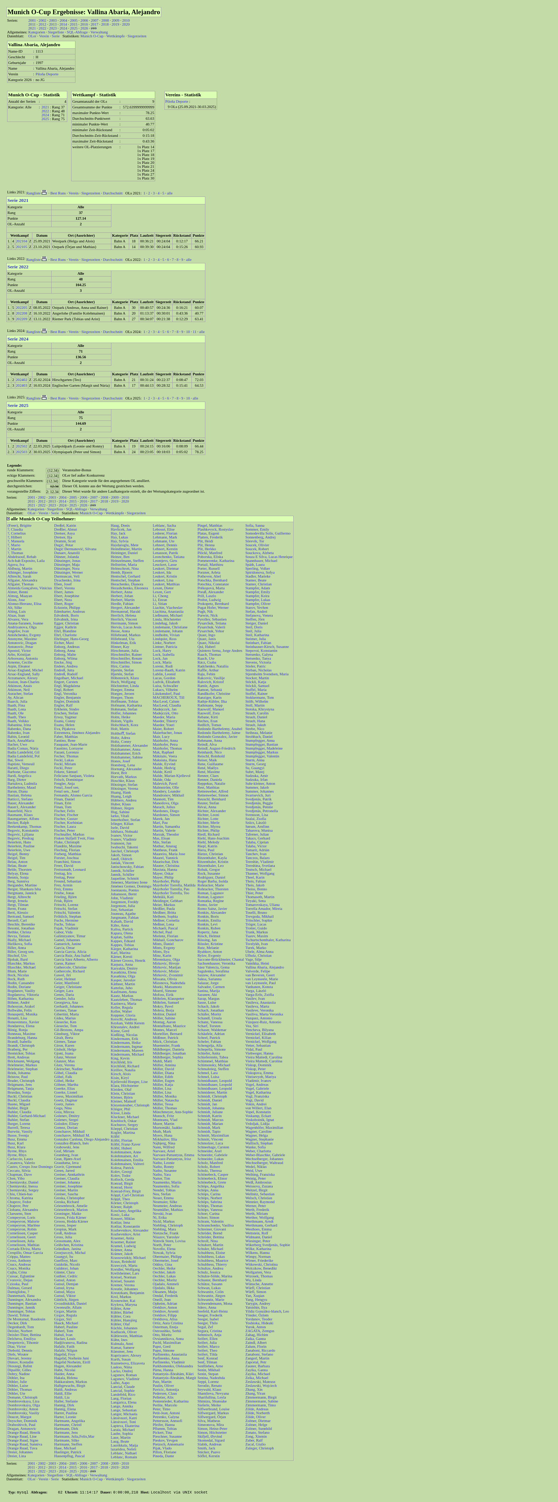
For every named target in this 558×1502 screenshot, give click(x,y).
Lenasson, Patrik (165, 553)
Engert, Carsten (66, 682)
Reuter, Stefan (208, 803)
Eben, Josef (63, 584)
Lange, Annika (122, 1406)
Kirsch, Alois (121, 1074)
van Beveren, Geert (260, 975)
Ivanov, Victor (121, 835)
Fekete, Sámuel (66, 772)
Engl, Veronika (65, 694)
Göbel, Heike (64, 1081)
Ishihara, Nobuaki (124, 831)
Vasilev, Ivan (255, 999)
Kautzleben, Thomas (126, 1000)
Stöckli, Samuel (257, 686)
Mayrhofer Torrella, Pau (171, 889)
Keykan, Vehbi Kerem (127, 1023)
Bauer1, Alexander (21, 807)
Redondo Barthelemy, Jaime (219, 733)
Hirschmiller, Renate (126, 658)
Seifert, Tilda (207, 1354)
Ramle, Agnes (208, 686)
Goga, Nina (63, 1108)
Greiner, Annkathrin (69, 1174)
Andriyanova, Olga (22, 627)
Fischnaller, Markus (69, 834)
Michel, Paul (162, 932)
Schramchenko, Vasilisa (216, 1225)
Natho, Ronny (163, 1167)
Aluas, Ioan (16, 615)
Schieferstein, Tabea (213, 1057)
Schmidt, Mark (209, 1128)
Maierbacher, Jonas (167, 733)
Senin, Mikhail (209, 1370)
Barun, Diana (17, 791)
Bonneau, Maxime (21, 1034)
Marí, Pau (160, 823)
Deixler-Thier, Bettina (24, 1335)
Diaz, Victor (16, 1346)
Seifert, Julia (207, 1343)
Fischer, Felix (64, 811)
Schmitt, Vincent (210, 1139)
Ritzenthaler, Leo (211, 866)
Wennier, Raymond (259, 1202)
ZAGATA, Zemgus (259, 1331)
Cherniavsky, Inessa (22, 1186)
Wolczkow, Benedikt (261, 1268)
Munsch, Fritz (163, 1116)
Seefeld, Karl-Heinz (213, 1311)
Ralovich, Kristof (211, 682)
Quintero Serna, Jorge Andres (220, 651)
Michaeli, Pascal (165, 928)
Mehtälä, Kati (163, 897)
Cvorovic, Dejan (19, 1280)
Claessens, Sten (19, 1214)
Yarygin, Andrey (257, 1303)
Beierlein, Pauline (21, 846)
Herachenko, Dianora (127, 584)
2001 (32, 20)
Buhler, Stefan (18, 1120)
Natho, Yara (162, 1174)
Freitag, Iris (63, 873)
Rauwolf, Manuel (211, 709)
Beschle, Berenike (21, 924)
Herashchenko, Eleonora (129, 588)
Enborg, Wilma (65, 658)
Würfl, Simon (255, 1292)
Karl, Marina (120, 953)
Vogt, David (254, 1100)
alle (170, 193)
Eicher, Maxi (64, 643)
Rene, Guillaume (210, 764)
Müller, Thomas (165, 1108)
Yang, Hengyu (256, 1300)
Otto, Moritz (162, 1335)
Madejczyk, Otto (165, 713)
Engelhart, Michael (68, 678)
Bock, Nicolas (18, 975)
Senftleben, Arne (210, 1366)
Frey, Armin (63, 885)
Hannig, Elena (65, 1409)
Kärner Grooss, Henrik (128, 960)
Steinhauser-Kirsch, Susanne (267, 647)
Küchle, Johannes (124, 1328)
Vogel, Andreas (256, 1085)
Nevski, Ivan (162, 1214)
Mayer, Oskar (163, 873)
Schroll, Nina (208, 1241)
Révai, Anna (207, 807)
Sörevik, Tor (254, 541)
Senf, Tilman (207, 1362)
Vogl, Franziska (257, 1096)
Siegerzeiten (137, 36)
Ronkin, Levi (207, 924)
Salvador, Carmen (211, 987)
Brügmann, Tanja (20, 1088)
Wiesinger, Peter (257, 1241)
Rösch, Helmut (209, 936)
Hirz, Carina (120, 666)
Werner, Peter (255, 1206)
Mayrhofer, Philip (166, 881)
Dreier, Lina (16, 1456)
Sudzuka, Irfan (256, 780)
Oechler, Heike (164, 1268)
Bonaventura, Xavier (23, 1022)
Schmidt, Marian (210, 1124)
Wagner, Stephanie (259, 1139)
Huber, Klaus (121, 804)
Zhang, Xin (254, 1389)
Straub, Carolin (256, 713)
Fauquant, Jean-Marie (70, 744)
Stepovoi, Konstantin (261, 651)
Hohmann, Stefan (124, 709)
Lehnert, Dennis (165, 545)
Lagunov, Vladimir (125, 1379)
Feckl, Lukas (64, 760)
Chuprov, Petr (17, 1206)
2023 (53, 28)
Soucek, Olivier (257, 545)
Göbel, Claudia (65, 1073)
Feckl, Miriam (65, 764)
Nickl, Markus (164, 1221)
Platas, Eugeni (208, 533)
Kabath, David (122, 921)
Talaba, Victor (256, 846)
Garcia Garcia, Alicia (70, 952)
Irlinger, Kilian (122, 824)
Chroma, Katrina (20, 1198)
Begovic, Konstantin (23, 830)
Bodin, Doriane (19, 987)
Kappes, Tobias (122, 945)
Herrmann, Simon (124, 623)
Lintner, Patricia (165, 647)
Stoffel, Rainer (256, 694)
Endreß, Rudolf (66, 674)
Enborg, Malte (65, 654)
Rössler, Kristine (210, 944)
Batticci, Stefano (20, 799)
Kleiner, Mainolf (123, 1101)
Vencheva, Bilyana (259, 1030)
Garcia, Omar (64, 948)
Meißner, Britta (164, 912)
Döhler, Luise (17, 1386)
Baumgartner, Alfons (23, 819)
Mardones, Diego (166, 811)
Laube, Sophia (122, 1434)
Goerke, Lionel (65, 1092)
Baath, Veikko (18, 721)
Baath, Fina (16, 705)
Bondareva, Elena (21, 1026)
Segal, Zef (205, 1327)
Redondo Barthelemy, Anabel (220, 729)
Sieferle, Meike (209, 1405)
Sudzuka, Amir (256, 776)
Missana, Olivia (165, 979)
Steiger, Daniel (256, 623)
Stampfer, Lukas (257, 600)
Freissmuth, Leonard (69, 869)
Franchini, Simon (67, 862)
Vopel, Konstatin (257, 1112)
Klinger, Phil (120, 1109)
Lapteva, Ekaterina (125, 1426)
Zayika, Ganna (256, 1370)
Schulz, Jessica (209, 1272)
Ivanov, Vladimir (124, 839)
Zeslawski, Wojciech (261, 1386)
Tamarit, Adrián (257, 850)
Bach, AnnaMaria (20, 740)
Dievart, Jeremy (19, 1358)
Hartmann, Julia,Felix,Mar (74, 1436)
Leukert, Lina (163, 580)
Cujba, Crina (17, 1272)
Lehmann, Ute (163, 541)
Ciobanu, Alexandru (22, 1210)
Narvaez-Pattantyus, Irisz (172, 1159)
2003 (53, 20)
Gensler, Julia (64, 999)
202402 (21, 380)
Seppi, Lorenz (208, 1382)
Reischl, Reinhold (211, 756)
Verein (44, 36)
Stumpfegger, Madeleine (264, 748)
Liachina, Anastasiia (168, 611)
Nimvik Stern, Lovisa (169, 1241)
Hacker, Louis (64, 1339)
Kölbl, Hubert (121, 1148)
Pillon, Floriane (164, 1452)
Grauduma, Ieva (66, 1163)
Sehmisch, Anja (209, 1335)
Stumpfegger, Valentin (262, 756)
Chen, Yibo (16, 1178)
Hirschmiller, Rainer (126, 654)
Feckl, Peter (63, 768)
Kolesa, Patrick (122, 1168)
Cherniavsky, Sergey (23, 1190)
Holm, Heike (120, 717)
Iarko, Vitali (120, 816)
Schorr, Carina (209, 1214)
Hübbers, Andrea (123, 800)
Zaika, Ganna (255, 1339)
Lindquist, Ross (165, 639)
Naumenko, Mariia (167, 1182)
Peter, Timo (161, 1409)
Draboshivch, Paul (21, 1425)
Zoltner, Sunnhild (258, 1429)
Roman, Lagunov (211, 893)
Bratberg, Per (17, 1049)
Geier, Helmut (65, 979)
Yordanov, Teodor (258, 1319)
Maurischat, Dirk (166, 862)
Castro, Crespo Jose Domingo (30, 1167)
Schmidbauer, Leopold (215, 1081)
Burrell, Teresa (18, 1128)
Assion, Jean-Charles (23, 682)
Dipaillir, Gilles (19, 1370)
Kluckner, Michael (125, 1117)
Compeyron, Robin (22, 1229)
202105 (21, 247)
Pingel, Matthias (210, 525)
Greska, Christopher (69, 1198)
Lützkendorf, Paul (166, 694)
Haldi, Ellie (63, 1393)
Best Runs (58, 193)
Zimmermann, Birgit (261, 1397)
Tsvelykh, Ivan (256, 944)
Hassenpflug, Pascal (69, 1456)
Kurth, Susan (121, 1359)
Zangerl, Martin (257, 1358)
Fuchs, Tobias (64, 924)
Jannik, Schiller (122, 871)
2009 (115, 20)
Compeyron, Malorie (23, 1221)
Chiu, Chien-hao (19, 1194)
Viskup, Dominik (258, 1065)
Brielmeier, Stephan (22, 1069)
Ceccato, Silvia (19, 1171)
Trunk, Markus (256, 932)
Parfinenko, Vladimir (169, 1362)
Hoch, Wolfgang (123, 682)
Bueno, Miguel (18, 1104)
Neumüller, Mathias (168, 1210)
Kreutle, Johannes (124, 1289)
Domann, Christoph (22, 1397)
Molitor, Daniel (164, 1014)
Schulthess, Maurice (213, 1260)
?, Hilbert (14, 537)
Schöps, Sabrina (210, 1202)
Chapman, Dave (19, 1174)
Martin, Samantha (166, 826)
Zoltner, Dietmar (257, 1421)
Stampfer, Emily (257, 592)
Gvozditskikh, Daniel (70, 1303)
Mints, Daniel (163, 944)
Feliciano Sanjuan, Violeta (74, 776)
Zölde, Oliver (255, 1417)
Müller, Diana (163, 1073)
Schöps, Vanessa (210, 1210)
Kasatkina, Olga (123, 976)
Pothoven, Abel (209, 576)
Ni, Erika (160, 1217)
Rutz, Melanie (208, 948)
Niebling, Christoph (168, 1225)
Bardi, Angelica (19, 776)
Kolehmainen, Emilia (127, 1160)
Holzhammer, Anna (125, 749)
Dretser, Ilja (63, 537)
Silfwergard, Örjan (212, 1417)
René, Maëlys (208, 768)
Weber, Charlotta (258, 1151)
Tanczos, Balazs (257, 858)
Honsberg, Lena (123, 765)
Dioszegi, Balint (19, 1366)
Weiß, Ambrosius (258, 1182)
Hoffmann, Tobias (124, 701)
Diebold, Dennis (19, 1350)
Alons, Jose (16, 600)
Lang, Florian (121, 1398)
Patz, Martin (162, 1382)
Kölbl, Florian (121, 1140)
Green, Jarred (64, 1171)
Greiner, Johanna (67, 1182)
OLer (32, 36)
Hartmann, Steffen (68, 1444)
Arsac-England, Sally (23, 674)
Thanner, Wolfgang (259, 873)
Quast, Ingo (206, 635)
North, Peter (162, 1245)
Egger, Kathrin (65, 627)
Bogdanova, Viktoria (23, 995)
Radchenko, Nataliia (213, 666)
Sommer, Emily (257, 529)
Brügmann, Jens (19, 1085)
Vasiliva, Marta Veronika (264, 1014)
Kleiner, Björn (121, 1097)
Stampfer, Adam (257, 588)
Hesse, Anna (120, 631)
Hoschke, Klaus (123, 781)
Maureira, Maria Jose (169, 854)
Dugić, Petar (63, 545)
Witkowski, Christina (261, 1264)
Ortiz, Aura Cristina (168, 1323)
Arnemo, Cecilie (19, 662)
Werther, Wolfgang (259, 1217)
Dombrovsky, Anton (22, 1409)
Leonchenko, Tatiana (168, 557)
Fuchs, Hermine (66, 920)
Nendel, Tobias (164, 1190)
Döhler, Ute (16, 1393)
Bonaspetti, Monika (22, 1014)
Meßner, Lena (163, 924)
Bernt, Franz (16, 909)
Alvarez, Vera (17, 619)
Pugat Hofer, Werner (213, 608)
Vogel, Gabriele (257, 1088)
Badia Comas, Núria (22, 748)
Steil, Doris (254, 627)
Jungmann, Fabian (124, 917)
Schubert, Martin (210, 1245)
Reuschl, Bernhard (212, 799)
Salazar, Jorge (208, 983)
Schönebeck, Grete (212, 1182)
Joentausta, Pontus (125, 890)
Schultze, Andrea (210, 1268)
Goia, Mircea (64, 1112)
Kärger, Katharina (124, 949)
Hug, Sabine (120, 812)
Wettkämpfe (115, 36)
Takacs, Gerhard (257, 838)
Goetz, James (64, 1104)
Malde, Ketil (162, 772)
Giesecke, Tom (65, 1026)
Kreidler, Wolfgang (125, 1269)
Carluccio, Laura (20, 1159)
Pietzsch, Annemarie (168, 1444)
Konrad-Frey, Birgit (126, 1191)
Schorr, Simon (208, 1217)
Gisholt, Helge (65, 1049)
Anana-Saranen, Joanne (25, 623)
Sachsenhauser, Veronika (216, 963)
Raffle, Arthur (208, 670)
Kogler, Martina (123, 1132)
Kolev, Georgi (121, 1172)
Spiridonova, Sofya (259, 572)
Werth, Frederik (257, 1210)
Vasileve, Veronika (259, 1010)
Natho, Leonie (163, 1163)
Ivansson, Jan (121, 843)
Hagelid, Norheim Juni (71, 1358)
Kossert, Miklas (123, 1219)
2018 (105, 24)
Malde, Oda (161, 780)
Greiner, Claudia (66, 1178)
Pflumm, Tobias (165, 1429)
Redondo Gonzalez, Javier (217, 737)
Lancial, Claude (123, 1387)
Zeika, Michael (256, 1378)
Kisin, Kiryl (120, 1078)
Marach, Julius (164, 807)
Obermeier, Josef (165, 1260)
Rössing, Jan (207, 940)
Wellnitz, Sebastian (259, 1194)
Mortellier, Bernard (167, 1034)
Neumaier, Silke (165, 1202)
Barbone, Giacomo (21, 772)
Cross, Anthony (19, 1260)
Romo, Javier (208, 905)
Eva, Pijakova (64, 729)
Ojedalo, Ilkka (163, 1288)
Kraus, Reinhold (123, 1262)
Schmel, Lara (208, 1073)
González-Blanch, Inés (71, 1143)
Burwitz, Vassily (19, 1131)
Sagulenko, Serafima (213, 971)
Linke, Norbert (164, 643)
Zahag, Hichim (256, 1335)
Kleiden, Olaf (121, 1089)
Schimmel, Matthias (213, 1061)
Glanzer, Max (64, 1061)
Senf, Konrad (208, 1358)
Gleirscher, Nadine (68, 1069)
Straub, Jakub (255, 725)
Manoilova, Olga (165, 803)
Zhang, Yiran (255, 1393)
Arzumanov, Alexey (22, 678)
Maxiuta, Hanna (165, 869)
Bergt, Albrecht (19, 897)
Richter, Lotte (208, 819)
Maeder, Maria (164, 717)
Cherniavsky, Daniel (22, 1182)
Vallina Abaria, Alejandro (264, 967)
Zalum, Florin (255, 1346)
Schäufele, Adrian (211, 1034)
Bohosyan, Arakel (21, 1006)
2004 (63, 20)
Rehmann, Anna (210, 740)
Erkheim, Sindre (66, 709)
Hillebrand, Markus (125, 635)
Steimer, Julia (255, 639)
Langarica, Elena (123, 1402)
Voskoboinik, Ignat (259, 1120)
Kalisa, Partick (122, 929)
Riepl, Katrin (207, 846)
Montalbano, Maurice (169, 1026)
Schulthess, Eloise (211, 1253)
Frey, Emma (63, 889)
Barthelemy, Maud (21, 787)
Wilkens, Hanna (257, 1253)
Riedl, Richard (209, 834)
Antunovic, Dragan (22, 643)
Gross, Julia (63, 1237)
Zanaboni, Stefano (259, 1354)
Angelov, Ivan (18, 631)
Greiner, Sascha (66, 1194)
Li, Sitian (160, 604)
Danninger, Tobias (21, 1311)
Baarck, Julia (17, 701)
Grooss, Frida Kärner (70, 1217)
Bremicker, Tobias (21, 1053)
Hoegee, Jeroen (122, 694)
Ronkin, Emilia (209, 920)
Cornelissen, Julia (21, 1241)
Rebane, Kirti (208, 717)
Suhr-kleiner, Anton (260, 783)
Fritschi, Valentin (67, 912)
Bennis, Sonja (17, 877)
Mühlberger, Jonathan (169, 1053)
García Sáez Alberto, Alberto (76, 959)
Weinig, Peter (255, 1178)
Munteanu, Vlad (165, 1120)
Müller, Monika (165, 1096)
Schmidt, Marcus (210, 1120)
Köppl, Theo (120, 1199)
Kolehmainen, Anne (126, 1152)
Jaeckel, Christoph (125, 851)
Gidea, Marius (65, 1018)
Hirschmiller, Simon (126, 662)
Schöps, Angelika (211, 1186)
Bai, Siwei (15, 760)
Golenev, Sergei (66, 1120)
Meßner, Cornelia (166, 920)
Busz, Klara (16, 1147)
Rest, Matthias (209, 787)
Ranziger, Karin (210, 697)
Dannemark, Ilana (21, 1296)
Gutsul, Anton (64, 1280)
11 (194, 332)
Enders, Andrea (66, 666)
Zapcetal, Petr (255, 1362)
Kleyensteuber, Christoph (130, 1105)
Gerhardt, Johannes (68, 1006)
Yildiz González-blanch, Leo (267, 1311)
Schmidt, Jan (207, 1104)
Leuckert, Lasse (165, 565)
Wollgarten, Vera (258, 1272)
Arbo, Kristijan (19, 654)
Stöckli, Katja (255, 682)
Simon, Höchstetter (212, 1432)
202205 (21, 308)
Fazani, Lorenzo (66, 752)
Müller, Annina (164, 1065)
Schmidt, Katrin (210, 1116)
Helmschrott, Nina (125, 568)
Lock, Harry (162, 651)
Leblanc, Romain (124, 1457)
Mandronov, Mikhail (168, 795)
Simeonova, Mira (211, 1425)
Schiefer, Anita (209, 1053)
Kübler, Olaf (120, 1324)
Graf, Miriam (64, 1151)
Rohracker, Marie (211, 885)
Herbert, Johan (122, 596)
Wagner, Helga (256, 1135)
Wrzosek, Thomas (259, 1276)
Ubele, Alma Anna (259, 952)
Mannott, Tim (163, 799)
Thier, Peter (254, 893)
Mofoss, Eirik (163, 995)
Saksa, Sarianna (209, 979)
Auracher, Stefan (20, 694)
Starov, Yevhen (256, 608)
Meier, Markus (164, 905)
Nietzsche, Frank (165, 1233)
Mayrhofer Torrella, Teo (171, 893)
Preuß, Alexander (211, 592)
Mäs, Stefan (162, 842)
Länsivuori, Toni (123, 1422)
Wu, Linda (253, 1280)
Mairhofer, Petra (165, 744)
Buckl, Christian (19, 1096)
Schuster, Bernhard (212, 1280)
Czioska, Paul (17, 1284)
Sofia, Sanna (254, 525)
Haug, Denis (120, 525)
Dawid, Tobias (18, 1315)
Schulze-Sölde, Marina (215, 1276)
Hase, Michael (65, 1448)
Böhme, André (18, 1002)
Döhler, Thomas (19, 1389)
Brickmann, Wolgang (23, 1061)
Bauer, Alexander (20, 803)
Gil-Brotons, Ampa (68, 1030)
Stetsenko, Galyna (259, 654)
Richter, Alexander (212, 811)
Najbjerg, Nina (164, 1143)
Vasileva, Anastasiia (260, 1002)
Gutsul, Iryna (64, 1288)
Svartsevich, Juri (257, 795)
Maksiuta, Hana (165, 760)
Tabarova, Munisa (259, 830)
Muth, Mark (162, 1131)
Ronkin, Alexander (212, 912)
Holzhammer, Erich (126, 753)
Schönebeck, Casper (213, 1174)
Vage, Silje (253, 959)
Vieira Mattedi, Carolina (263, 1057)
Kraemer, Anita (122, 1238)
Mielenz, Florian (165, 936)
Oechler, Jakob (164, 1272)
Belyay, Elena (17, 873)
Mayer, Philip (163, 877)
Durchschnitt (112, 193)
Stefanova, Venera (259, 615)
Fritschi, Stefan (65, 909)
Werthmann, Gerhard (261, 1225)
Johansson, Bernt (124, 894)
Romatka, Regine (211, 901)
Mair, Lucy (161, 737)
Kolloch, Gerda (122, 1179)
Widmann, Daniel (258, 1237)
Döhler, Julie (17, 1382)
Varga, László (255, 991)
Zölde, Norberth (257, 1413)
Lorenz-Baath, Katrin (169, 670)
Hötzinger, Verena (124, 788)
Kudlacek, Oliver (124, 1332)
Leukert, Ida (162, 572)
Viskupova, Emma (259, 1073)
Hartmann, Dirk (66, 1429)
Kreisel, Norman (123, 1277)
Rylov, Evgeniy (209, 955)
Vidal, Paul (253, 1049)
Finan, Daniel (64, 799)
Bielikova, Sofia (19, 944)
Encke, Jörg (63, 662)
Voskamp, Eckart (258, 1116)
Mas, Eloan (161, 838)
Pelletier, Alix (163, 1397)
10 (188, 332)
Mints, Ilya (161, 952)
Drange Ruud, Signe (22, 1440)
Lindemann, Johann (168, 631)
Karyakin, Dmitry (124, 968)
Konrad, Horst (121, 1187)
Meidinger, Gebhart (168, 901)
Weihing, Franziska (260, 1174)
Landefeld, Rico (123, 1394)
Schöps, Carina (209, 1194)
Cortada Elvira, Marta (24, 1249)
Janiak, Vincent (122, 863)
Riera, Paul (206, 850)
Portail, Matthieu (210, 565)
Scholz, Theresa (210, 1171)
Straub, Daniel (256, 717)
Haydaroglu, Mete (124, 545)
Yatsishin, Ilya (256, 1307)
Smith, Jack (206, 1448)
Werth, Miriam (256, 1214)
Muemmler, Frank (166, 1045)
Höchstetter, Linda (125, 686)
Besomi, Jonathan (21, 928)
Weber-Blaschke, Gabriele (265, 1155)
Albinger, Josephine (22, 572)
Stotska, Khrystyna (259, 709)
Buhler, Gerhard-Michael (26, 1116)
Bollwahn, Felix (19, 1010)
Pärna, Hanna (163, 1370)
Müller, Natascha (166, 1100)
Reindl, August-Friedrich (217, 748)
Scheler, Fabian (209, 1042)
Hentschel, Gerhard (125, 576)
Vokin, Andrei (256, 1104)
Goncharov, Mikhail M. (72, 1135)
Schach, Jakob (208, 1006)
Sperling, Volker (257, 568)
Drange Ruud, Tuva (22, 1448)
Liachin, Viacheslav (168, 608)
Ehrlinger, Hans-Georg (71, 639)
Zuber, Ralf (254, 1440)
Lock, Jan (160, 658)
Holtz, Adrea (120, 738)
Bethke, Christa (19, 932)
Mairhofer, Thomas (167, 748)
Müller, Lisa (162, 1088)
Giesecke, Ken (65, 1022)
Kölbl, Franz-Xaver (125, 1144)
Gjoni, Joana (63, 1053)
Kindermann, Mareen (127, 1050)
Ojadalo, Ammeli (166, 1284)
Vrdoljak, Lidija (257, 1124)
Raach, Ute (206, 658)
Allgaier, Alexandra (22, 580)
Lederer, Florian (165, 533)
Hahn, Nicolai (64, 1370)
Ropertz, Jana (208, 932)
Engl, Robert (63, 690)
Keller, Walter (121, 1011)
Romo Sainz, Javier (212, 909)
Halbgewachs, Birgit (69, 1386)
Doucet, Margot (19, 1417)
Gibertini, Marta (66, 1014)
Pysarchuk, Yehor (211, 631)
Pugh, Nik (205, 611)
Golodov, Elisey (66, 1124)
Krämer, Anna (121, 1250)
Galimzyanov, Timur (69, 936)
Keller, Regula (122, 1007)
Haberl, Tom (63, 1331)
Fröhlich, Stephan (67, 916)
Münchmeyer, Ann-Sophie (173, 1112)
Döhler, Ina (16, 1378)
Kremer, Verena (123, 1285)
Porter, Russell (209, 568)
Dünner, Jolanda (66, 557)
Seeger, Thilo (208, 1323)
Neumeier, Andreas (167, 1206)
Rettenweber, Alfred (213, 791)
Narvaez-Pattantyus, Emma (173, 1155)
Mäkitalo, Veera (165, 756)
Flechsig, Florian (67, 850)
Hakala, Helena (66, 1378)
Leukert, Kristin (165, 576)
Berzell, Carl (17, 920)
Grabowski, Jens (66, 1147)
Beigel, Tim (16, 858)
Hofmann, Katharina (126, 705)
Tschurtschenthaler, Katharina (267, 940)
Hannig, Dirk (64, 1405)
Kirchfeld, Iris (121, 1062)
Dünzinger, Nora (66, 568)
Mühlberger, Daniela (168, 1049)
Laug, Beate (120, 1441)
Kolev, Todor (121, 1176)
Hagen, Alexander (67, 1366)
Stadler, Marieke (257, 576)
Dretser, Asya (64, 533)
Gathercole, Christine (70, 967)
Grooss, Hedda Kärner (71, 1221)
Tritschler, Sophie (258, 920)
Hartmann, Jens (66, 1432)
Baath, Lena (16, 709)
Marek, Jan (161, 819)
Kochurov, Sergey (124, 1125)
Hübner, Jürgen (122, 808)
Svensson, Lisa (256, 815)
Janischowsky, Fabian (127, 867)
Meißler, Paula (164, 909)
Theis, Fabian (255, 881)
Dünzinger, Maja (67, 565)
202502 (21, 446)
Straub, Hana (255, 721)
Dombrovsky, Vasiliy (23, 1413)
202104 (21, 241)
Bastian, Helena (19, 795)
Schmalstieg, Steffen (213, 1069)
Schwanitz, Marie (211, 1300)
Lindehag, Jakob (165, 623)
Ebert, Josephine (66, 596)
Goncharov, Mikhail (69, 1131)
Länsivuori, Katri (124, 1418)
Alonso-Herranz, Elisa (24, 604)
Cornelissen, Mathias (23, 1245)
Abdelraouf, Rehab (21, 557)
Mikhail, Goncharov (168, 940)
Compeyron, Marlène (23, 1225)
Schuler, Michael (210, 1249)
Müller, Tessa (163, 1104)
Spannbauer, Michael (261, 561)
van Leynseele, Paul (260, 983)
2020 (126, 24)
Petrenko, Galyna (166, 1417)
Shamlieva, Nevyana (213, 1393)
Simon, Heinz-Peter (212, 1429)
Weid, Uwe (253, 1171)
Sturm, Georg (255, 764)
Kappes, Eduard (123, 941)
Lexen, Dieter (163, 588)
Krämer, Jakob (122, 1254)
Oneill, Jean (162, 1300)
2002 (42, 20)
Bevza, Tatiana (18, 936)
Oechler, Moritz (165, 1280)
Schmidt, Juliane (210, 1112)
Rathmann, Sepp (210, 705)
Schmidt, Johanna (211, 1108)
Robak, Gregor (209, 869)
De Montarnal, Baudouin (26, 1319)
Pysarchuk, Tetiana (212, 623)
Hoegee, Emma (122, 690)
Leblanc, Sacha (164, 525)
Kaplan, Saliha (122, 937)
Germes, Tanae (65, 1010)
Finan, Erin (62, 803)
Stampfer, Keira (257, 596)
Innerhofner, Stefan (125, 820)
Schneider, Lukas (211, 1159)
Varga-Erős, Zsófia (259, 995)
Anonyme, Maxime (22, 639)
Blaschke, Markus (21, 963)
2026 (84, 28)
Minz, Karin (162, 955)
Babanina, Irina (19, 725)
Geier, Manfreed (66, 983)
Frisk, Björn (63, 901)
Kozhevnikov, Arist (125, 1234)
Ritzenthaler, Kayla (212, 858)
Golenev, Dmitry (67, 1116)
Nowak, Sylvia (164, 1253)
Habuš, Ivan (63, 1335)
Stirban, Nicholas (258, 670)
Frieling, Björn (65, 897)
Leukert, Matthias (166, 584)
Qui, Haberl (206, 647)
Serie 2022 (17, 266)
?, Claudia (15, 529)
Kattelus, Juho (121, 988)
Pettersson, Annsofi (167, 1421)
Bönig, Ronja (17, 1030)
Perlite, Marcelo (165, 1405)
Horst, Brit (119, 773)
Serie (56, 36)
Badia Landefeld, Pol (23, 756)
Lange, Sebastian (124, 1410)
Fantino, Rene (64, 740)
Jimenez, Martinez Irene (129, 882)
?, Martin (14, 549)
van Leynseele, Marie (261, 979)
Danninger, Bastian (22, 1303)
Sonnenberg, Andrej (260, 537)
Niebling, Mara (164, 1229)
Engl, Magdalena (67, 686)
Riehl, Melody (209, 842)
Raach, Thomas (209, 654)
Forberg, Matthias (67, 854)
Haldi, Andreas (65, 1389)
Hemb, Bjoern (121, 572)
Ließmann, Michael (167, 615)
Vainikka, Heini (257, 963)
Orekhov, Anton (165, 1307)
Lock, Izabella (163, 654)
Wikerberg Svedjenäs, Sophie (267, 1245)
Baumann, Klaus (20, 815)
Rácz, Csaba (207, 662)
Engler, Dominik (66, 701)
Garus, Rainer (64, 963)
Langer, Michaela (124, 1414)
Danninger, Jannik (21, 1307)
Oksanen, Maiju (165, 1292)
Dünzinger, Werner (68, 572)
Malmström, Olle (166, 787)
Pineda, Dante (163, 1456)
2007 (94, 20)
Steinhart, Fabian (258, 643)
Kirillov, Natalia (123, 1070)
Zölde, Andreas (256, 1409)
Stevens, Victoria (258, 662)
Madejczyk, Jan (165, 709)
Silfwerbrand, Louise (214, 1409)
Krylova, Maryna (124, 1305)
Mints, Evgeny (164, 948)
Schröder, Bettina (211, 1237)
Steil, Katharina (257, 635)
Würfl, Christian (257, 1288)
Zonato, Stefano (257, 1432)
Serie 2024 (17, 339)
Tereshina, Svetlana (260, 866)
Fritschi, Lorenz (66, 905)
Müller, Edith (163, 1077)
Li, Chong (160, 596)
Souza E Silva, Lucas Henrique (269, 557)
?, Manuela (15, 541)
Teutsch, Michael (258, 869)
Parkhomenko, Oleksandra (173, 1366)
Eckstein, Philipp (67, 608)
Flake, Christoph (66, 842)
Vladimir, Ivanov (258, 1081)
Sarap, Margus (209, 999)
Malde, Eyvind (164, 764)
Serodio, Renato (210, 1386)
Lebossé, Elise (164, 529)
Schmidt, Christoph (212, 1096)
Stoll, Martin (254, 705)
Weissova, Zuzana (259, 1186)
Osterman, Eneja (165, 1327)
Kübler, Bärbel (122, 1312)
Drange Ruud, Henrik (23, 1432)
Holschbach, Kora (124, 725)
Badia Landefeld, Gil (23, 752)
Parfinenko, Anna (166, 1358)
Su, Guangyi (254, 768)
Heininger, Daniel (124, 553)
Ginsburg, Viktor (67, 1034)
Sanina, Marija (209, 991)
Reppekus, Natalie (211, 783)
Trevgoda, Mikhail (259, 916)
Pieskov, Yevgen (165, 1440)
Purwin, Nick (208, 615)
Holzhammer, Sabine (127, 757)
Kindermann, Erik (124, 1039)
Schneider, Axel (210, 1151)
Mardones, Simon (166, 815)
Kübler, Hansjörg (124, 1320)
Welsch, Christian (258, 1198)
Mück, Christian (165, 1042)
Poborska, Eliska (210, 557)
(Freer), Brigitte (19, 525)
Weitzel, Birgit (256, 1190)
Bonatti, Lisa (17, 1018)
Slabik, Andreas (209, 1444)
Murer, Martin (163, 1124)
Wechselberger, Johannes (264, 1159)
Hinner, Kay (120, 647)
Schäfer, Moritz (209, 1014)
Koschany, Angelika (126, 1211)
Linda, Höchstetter (167, 619)
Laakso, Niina (121, 1367)
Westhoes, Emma (258, 1229)
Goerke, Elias (64, 1088)
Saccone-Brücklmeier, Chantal (221, 959)
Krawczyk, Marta (124, 1265)
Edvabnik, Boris (66, 615)
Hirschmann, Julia (124, 651)
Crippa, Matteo (19, 1257)
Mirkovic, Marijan (167, 967)
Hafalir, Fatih (64, 1346)
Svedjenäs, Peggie (259, 803)
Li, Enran (160, 600)
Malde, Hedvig (164, 768)
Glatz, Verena (64, 1065)
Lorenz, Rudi (163, 666)
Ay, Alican (15, 697)
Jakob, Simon (121, 855)
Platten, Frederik (210, 537)
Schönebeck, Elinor (212, 1178)
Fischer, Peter (64, 830)
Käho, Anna (120, 925)
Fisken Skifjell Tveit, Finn (74, 838)
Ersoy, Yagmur (65, 717)
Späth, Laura (254, 565)
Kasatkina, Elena (123, 972)
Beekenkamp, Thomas (24, 826)
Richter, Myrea (209, 826)
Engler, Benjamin (67, 697)
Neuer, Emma (163, 1198)
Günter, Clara (64, 1272)
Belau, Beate (17, 866)
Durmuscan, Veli (66, 576)
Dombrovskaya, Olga (23, 1405)
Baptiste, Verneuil (21, 764)
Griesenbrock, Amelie (71, 1206)
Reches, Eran (207, 721)
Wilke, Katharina (258, 1249)
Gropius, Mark (65, 1229)
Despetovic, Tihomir (23, 1343)
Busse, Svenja (18, 1135)
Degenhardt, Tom (20, 1327)
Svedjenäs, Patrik (258, 799)
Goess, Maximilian (68, 1096)
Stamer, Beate (255, 580)
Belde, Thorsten (19, 869)
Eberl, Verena (64, 588)
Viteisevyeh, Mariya (260, 1077)
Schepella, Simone (212, 1049)
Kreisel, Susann (123, 1281)
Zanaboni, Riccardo (260, 1350)
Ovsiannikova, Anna (168, 1339)
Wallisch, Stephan (259, 1143)
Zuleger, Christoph (259, 1448)
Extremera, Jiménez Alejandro (77, 733)
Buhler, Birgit (17, 1108)
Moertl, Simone (165, 991)
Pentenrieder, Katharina (171, 1401)
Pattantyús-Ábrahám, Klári (173, 1374)
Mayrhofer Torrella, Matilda (174, 885)
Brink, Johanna (19, 1073)
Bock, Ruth (16, 979)
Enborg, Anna (64, 651)
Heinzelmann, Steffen (127, 561)
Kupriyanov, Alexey (126, 1355)
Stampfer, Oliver (257, 604)
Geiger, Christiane (68, 987)
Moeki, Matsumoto (167, 987)
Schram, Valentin (210, 1221)
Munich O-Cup (92, 36)
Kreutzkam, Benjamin (127, 1293)
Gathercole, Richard (69, 971)
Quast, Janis (207, 639)
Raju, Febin (206, 674)
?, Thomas (15, 553)
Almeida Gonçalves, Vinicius (29, 588)
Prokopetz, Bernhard (213, 604)
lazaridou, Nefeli (123, 1449)
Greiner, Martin (66, 1190)
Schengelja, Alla (210, 1045)
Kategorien (36, 32)
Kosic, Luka (120, 1215)
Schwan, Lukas (209, 1288)
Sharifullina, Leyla (212, 1397)
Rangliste (33, 193)
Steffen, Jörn (254, 619)
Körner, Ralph (121, 1207)
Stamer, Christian (258, 584)
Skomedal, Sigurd (211, 1440)
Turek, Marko (255, 948)
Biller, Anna (16, 948)
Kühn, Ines (119, 1340)
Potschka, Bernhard (212, 580)
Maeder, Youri (163, 725)
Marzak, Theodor (166, 834)
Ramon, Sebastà (210, 690)
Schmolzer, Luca (210, 1143)
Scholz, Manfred (210, 1163)
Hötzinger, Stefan (124, 785)
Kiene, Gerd (120, 1031)
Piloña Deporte (47, 74)
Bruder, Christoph (21, 1081)
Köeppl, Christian (124, 1129)
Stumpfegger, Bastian (261, 744)
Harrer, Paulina (65, 1413)
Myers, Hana (162, 1135)
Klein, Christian (123, 1093)
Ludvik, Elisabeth (166, 682)
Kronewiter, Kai (123, 1301)
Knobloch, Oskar (124, 1121)
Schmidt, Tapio (209, 1131)
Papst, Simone (163, 1350)
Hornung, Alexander (126, 769)
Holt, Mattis (120, 729)
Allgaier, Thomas (20, 584)
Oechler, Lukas (164, 1276)
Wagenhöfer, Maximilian (264, 1128)
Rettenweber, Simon (213, 795)
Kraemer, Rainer (123, 1242)
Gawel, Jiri (62, 975)
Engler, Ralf (63, 705)
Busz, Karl (15, 1143)
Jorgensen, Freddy (124, 902)
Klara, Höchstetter (124, 1086)
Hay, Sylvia (119, 541)
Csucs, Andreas (19, 1264)
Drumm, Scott (64, 541)
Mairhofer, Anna (165, 740)
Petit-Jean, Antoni (166, 1413)
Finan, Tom (63, 807)
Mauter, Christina (166, 866)
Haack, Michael (66, 1323)
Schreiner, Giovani (212, 1229)
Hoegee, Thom (122, 697)
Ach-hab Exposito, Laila (25, 561)
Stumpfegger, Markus (261, 752)
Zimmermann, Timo (260, 1405)
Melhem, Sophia (165, 916)
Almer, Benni (17, 592)
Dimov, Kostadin (20, 1362)
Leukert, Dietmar (166, 568)
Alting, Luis (16, 611)
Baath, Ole (15, 713)
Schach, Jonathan (211, 1010)
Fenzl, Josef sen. (66, 787)
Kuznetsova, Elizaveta (127, 1363)
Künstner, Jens (122, 1351)
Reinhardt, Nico (210, 752)
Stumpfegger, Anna (259, 740)
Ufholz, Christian (258, 955)
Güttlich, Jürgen (66, 1300)
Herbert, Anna (121, 592)
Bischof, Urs (17, 955)
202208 (21, 313)
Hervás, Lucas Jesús (126, 627)
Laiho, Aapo (120, 1383)
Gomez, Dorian (66, 1128)
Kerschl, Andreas (124, 1019)
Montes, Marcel (165, 1030)
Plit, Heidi (205, 541)
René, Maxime (209, 772)
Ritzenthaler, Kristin (213, 862)
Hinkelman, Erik (123, 643)
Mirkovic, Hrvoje (166, 963)
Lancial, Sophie (123, 1391)
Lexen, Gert (162, 592)
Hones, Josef (120, 761)
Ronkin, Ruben (209, 928)
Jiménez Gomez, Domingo (131, 886)
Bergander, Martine (22, 885)
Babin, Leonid (18, 737)
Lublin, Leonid (164, 674)
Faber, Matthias (66, 737)
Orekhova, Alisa (165, 1319)
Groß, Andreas (65, 1233)
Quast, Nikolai (209, 643)
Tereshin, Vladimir (259, 862)
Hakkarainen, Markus (70, 1382)
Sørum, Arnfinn (257, 826)
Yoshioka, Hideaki (259, 1323)
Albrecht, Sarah (19, 576)
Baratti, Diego (18, 768)
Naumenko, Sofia (166, 1186)
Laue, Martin (121, 1437)
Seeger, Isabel (208, 1319)
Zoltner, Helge (256, 1425)
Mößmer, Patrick (165, 1038)
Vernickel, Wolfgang (261, 1042)
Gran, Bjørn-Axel (67, 1159)
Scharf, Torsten (209, 1026)
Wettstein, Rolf (256, 1233)
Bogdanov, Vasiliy (21, 991)
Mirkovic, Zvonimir (168, 975)
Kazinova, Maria (123, 1003)
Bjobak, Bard (17, 959)
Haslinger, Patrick (67, 1452)
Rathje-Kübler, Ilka (212, 701)
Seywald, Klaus (209, 1389)
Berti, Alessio (17, 912)
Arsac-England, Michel (25, 670)
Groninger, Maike (67, 1214)
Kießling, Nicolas (124, 1035)
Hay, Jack (118, 533)
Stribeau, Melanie (258, 733)
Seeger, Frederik (210, 1315)
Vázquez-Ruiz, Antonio (263, 1022)
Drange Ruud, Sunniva (24, 1444)
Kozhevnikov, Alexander (129, 1230)
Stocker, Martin (257, 678)
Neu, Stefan (161, 1194)
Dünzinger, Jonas (67, 561)
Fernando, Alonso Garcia (73, 795)
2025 (74, 28)
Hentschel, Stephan (125, 580)
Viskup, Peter (255, 1069)
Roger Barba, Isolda (213, 881)
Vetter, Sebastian (257, 1045)
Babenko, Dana (19, 729)
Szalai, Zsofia (255, 819)
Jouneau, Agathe (123, 914)
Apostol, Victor (19, 651)
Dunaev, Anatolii (67, 553)
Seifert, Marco (209, 1346)
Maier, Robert (163, 729)
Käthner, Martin (123, 984)
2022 (42, 28)
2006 (84, 20)
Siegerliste (56, 32)
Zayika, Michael (257, 1374)
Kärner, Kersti (121, 957)
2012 (42, 24)
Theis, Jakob (254, 885)
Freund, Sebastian (67, 881)
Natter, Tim (161, 1178)
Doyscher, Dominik (22, 1421)
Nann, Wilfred (163, 1147)
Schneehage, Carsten (213, 1147)
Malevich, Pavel (165, 783)
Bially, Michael (19, 940)
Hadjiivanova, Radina (70, 1343)
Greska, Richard (66, 1202)
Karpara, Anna (122, 964)
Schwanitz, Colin (210, 1292)
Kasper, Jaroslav (123, 980)
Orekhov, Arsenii (166, 1311)
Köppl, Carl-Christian (127, 1195)
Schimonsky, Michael (214, 1065)
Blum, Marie (17, 971)
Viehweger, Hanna (259, 1053)
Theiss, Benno (256, 889)
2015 (73, 24)
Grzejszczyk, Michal (69, 1253)
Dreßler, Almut (65, 529)
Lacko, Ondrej (122, 1371)
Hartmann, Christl (67, 1425)
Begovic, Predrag (20, 838)
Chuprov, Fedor (19, 1202)
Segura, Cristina (210, 1331)
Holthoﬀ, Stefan (123, 733)
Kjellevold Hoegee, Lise (129, 1082)
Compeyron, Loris (21, 1217)
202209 (21, 319)
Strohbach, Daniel (259, 737)
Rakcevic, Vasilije (211, 678)
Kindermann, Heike (126, 1043)
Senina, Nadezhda (211, 1378)
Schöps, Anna (208, 1190)
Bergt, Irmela (17, 901)
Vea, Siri (251, 1026)
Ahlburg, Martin (19, 568)
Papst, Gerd (161, 1346)
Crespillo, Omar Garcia (25, 1253)
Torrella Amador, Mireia (263, 909)
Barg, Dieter (16, 780)
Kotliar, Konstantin (125, 1226)
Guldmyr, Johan (66, 1268)
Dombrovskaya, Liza (23, 1401)
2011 (32, 24)
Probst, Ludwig (209, 600)
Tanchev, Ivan (256, 854)
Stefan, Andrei (256, 611)
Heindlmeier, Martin (126, 549)
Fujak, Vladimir (66, 928)
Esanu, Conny (64, 721)
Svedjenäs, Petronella (261, 811)
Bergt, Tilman (17, 905)
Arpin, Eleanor (18, 666)
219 (93, 28)
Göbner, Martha (66, 1085)
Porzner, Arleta (209, 572)
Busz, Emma (17, 1139)
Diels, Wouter (17, 1354)
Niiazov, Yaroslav (166, 1237)
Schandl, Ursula (210, 1018)
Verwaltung (99, 32)
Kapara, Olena (122, 933)
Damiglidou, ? (18, 1292)
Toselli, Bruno (256, 912)
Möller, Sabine (164, 1018)
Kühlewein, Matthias (126, 1336)
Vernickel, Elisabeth (260, 1034)
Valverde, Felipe (257, 971)
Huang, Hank (121, 792)
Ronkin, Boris (208, 916)
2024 (63, 28)
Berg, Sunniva (18, 881)
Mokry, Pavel (163, 1006)
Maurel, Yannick (165, 858)
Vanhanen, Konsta (259, 987)
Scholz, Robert (209, 1167)
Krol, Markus (121, 1297)
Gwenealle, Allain (67, 1307)
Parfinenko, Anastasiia (170, 1354)
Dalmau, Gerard (19, 1288)
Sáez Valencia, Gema (214, 967)
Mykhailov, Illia (165, 1139)
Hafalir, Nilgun (65, 1350)
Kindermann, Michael (127, 1054)
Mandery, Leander (166, 791)
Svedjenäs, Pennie (259, 807)
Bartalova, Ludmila (22, 783)
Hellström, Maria (124, 565)
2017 (94, 24)
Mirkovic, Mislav (166, 971)
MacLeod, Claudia (167, 705)
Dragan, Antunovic (21, 1429)
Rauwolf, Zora (209, 713)
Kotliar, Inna (120, 1222)
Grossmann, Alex (67, 1241)
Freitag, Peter (64, 877)
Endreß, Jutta (64, 670)
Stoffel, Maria (256, 690)
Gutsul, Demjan (66, 1284)
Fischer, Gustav (66, 819)
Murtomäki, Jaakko (167, 1128)
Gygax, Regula (65, 1315)
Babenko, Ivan (18, 733)
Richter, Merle (209, 823)
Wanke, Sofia (255, 1147)
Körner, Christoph (124, 1203)
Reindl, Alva (207, 744)
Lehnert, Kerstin (165, 549)
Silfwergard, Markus (213, 1413)
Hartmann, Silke (66, 1440)
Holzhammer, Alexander (129, 745)
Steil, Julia (253, 631)
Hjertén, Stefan (122, 670)
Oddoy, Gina (162, 1264)
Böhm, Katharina (20, 999)
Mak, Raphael (163, 752)
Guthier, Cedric (66, 1276)
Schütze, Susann (210, 1284)
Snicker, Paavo (209, 1452)
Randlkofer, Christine (214, 694)
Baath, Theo (16, 717)
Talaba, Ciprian (257, 842)
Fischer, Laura (65, 826)
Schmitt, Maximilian (213, 1135)
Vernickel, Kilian (258, 1038)
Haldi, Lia (61, 1397)
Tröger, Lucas (255, 924)
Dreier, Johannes (20, 1452)
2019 (115, 24)
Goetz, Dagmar (65, 1100)
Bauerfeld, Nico (19, 811)
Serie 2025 (17, 405)
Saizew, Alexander (212, 975)
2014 (63, 24)
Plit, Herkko (207, 549)
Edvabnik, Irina (66, 619)
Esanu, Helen (64, 725)
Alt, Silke (14, 608)
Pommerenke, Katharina (216, 561)
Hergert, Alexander (125, 608)
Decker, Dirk (17, 1323)
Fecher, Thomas (66, 756)
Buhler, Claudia (19, 1112)
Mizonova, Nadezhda (169, 983)
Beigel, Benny (18, 854)
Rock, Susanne (209, 873)
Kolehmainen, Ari (124, 1156)
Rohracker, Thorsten (213, 889)
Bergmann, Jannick (22, 893)
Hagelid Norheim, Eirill (72, 1362)
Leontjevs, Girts (165, 561)
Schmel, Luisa (208, 1077)
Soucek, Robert (257, 549)
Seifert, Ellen (207, 1339)
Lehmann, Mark (165, 537)
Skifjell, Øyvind (210, 1436)
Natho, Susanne (165, 1171)
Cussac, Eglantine (21, 1276)
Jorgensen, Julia (123, 906)
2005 (74, 20)
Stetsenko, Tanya (258, 658)
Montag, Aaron (164, 1022)
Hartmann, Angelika (69, 1421)
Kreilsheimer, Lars (125, 1273)
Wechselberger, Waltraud (264, 1163)
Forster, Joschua (66, 858)
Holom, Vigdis (122, 721)
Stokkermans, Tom (259, 697)
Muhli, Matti (162, 1061)
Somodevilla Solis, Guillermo (267, 533)
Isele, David (120, 828)
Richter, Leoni (208, 815)
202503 (21, 452)
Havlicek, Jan (121, 529)
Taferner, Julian (257, 834)
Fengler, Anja (64, 783)
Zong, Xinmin (256, 1436)
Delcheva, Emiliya (21, 1339)
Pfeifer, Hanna (164, 1425)
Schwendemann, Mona (215, 1303)
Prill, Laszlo (207, 596)
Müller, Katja (163, 1085)
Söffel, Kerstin (209, 1456)
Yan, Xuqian (254, 1296)
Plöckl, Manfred (210, 553)
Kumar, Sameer (122, 1348)
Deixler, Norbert (19, 1331)
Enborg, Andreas (66, 647)
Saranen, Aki (207, 995)
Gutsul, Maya (64, 1292)
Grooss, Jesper (65, 1225)
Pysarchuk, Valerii (211, 627)
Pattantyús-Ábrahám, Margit (174, 1378)
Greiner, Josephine (68, 1186)
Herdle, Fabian (122, 604)
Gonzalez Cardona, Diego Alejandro (81, 1139)
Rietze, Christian (210, 854)
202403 (21, 385)
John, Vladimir (122, 898)
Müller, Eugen (163, 1081)
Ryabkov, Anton (210, 952)
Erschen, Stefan (66, 713)
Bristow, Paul (17, 1077)
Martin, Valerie (164, 830)
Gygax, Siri (63, 1319)
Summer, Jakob (257, 787)
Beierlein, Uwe (19, 850)
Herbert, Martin (123, 600)
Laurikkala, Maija (124, 1445)
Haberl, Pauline (66, 1327)
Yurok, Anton (255, 1327)
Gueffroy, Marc (66, 1260)
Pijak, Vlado (162, 1448)
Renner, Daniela (210, 780)
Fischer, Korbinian (68, 823)
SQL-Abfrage (77, 32)
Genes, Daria (64, 995)
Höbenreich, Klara (125, 678)
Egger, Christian (66, 623)
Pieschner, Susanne (167, 1436)
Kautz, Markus (122, 996)
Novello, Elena (164, 1249)
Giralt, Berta (63, 1038)
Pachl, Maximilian (167, 1343)
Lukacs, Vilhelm (165, 690)
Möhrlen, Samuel (166, 1002)
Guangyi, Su (63, 1257)
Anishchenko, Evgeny (24, 635)
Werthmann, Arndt (259, 1221)
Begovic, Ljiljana (20, 834)
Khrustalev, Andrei (125, 1027)
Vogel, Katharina (258, 1092)
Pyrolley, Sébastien (212, 619)
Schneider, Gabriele (212, 1155)
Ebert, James (63, 592)
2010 (126, 20)
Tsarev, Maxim (256, 936)
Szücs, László (255, 823)
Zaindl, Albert (256, 1343)
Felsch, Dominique (68, 780)
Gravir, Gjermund (67, 1167)
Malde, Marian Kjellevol (171, 776)
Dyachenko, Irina (67, 580)
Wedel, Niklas (256, 1167)
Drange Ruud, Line (22, 1436)
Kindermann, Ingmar (126, 1046)
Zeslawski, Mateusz (260, 1382)
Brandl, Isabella (19, 1042)
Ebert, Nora (63, 600)
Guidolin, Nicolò (67, 1264)
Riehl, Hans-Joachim (213, 838)
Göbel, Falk (63, 1077)
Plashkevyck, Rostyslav (215, 529)
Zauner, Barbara (257, 1366)
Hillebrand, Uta (122, 639)
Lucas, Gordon (164, 678)
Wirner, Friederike (259, 1260)
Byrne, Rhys (16, 1151)
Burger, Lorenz (18, 1124)
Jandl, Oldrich (121, 859)
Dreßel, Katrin (65, 525)
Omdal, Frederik (165, 1296)
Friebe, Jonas (64, 893)
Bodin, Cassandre (20, 983)
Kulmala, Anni (122, 1344)
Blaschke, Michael (21, 967)
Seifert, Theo (207, 1350)
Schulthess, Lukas (211, 1257)
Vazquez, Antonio (258, 1018)
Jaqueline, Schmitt (125, 878)
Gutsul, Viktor (65, 1296)
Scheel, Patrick (209, 1038)
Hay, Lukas (119, 537)
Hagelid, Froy (64, 1354)
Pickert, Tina (162, 1432)
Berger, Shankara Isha (24, 889)
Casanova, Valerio (21, 1163)
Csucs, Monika (18, 1268)
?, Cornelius (16, 533)
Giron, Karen (64, 1045)
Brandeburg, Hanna (22, 1038)
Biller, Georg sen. (20, 952)
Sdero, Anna (207, 1307)
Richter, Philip (209, 830)
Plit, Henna (206, 545)
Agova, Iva (15, 565)
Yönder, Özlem (256, 1315)
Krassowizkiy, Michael (128, 1258)
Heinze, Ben (120, 557)
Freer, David (63, 866)
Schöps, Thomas (210, 1206)
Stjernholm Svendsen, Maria (267, 674)
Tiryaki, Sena (255, 901)
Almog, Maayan (19, 596)
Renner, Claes (208, 776)
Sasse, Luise (207, 1002)
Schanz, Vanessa (210, 1022)
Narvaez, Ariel (164, 1151)
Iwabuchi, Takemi (124, 847)
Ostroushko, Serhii (167, 1331)
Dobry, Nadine (18, 1374)
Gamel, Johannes (67, 940)
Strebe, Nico (254, 729)
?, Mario (13, 545)
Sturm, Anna (254, 760)
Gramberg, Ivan (66, 1155)
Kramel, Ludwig (123, 1246)
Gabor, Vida (63, 932)
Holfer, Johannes (123, 713)
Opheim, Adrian (165, 1303)
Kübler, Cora (120, 1316)
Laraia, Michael (123, 1430)
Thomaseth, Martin (259, 897)
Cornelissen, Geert (21, 1237)
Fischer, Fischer (66, 815)
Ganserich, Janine (67, 944)
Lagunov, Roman (124, 1375)
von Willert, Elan (258, 1108)
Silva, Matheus (209, 1421)
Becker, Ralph (18, 823)
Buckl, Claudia (18, 1100)
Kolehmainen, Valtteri (127, 1164)
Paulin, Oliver (163, 1386)
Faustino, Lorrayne (68, 748)
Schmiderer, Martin (212, 1092)
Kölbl (115, 1136)
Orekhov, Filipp (165, 1315)
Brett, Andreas (18, 1057)
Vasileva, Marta (257, 1006)
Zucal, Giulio (255, 1444)
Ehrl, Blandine (65, 631)
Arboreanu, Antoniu (22, 658)
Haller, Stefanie (66, 1401)
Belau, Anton (17, 862)
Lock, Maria (162, 662)
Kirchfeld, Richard (125, 1066)
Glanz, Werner (65, 1057)
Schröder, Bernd (210, 1233)
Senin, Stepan (208, 1374)
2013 (53, 24)
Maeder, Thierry (165, 721)
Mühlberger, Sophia (168, 1057)
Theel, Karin (254, 877)
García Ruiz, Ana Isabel (72, 955)
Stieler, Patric (255, 666)
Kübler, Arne (120, 1308)
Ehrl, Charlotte (65, 635)
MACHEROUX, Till (168, 697)
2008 (105, 20)
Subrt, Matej (254, 772)
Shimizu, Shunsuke (212, 1401)
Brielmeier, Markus (22, 1065)
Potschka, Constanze (213, 584)
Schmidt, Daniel (210, 1100)
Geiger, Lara (63, 991)
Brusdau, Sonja (19, 1092)
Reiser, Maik (207, 760)
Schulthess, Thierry (212, 1264)
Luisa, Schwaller (165, 686)
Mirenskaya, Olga (166, 959)
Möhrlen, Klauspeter (168, 999)
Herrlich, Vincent (124, 619)
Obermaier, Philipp (167, 1257)
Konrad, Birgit (122, 1183)
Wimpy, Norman (257, 1257)
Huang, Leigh (121, 796)
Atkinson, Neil (18, 690)
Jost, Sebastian (122, 910)
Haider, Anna (64, 1374)
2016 (84, 24)
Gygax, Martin (65, 1311)
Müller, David (163, 1069)
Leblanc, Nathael (124, 1453)
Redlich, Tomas (209, 725)
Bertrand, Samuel (20, 916)
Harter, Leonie (65, 1417)
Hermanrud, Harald (125, 611)
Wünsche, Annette (259, 1284)
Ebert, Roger (63, 604)
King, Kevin (120, 1058)
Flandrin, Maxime (67, 846)
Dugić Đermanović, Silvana (75, 549)
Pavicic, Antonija (166, 1389)
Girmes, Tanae (65, 1042)
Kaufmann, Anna (124, 992)
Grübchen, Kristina (68, 1245)
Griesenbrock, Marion (71, 1210)
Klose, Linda (120, 1113)
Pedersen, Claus (165, 1393)
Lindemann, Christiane (170, 627)
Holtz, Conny (121, 742)
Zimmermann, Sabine (261, 1401)
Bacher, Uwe (17, 744)
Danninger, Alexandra (24, 1300)
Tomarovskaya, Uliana (262, 905)
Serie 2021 (17, 200)
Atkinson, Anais (19, 686)
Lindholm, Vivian (166, 635)
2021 (32, 28)
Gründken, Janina (67, 1249)
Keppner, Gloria (123, 1015)
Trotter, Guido (256, 928)
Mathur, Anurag (165, 846)
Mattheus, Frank (165, 850)
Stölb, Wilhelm (256, 701)
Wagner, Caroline (258, 1131)
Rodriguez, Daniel (211, 877)
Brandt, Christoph (21, 1045)
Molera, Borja (163, 1010)
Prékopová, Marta (211, 588)
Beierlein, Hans (19, 842)
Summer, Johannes (259, 791)
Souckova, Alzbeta (259, 553)
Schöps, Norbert (210, 1198)
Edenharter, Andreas (69, 611)
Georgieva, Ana (66, 1002)
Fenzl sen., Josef (66, 791)
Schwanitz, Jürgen (211, 1296)
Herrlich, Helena (123, 615)
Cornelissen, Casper (22, 1233)
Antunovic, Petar (20, 647)
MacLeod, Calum (166, 701)
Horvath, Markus (124, 777)
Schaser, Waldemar (212, 1030)
